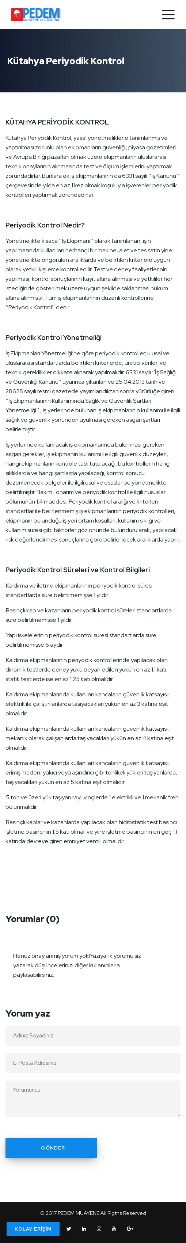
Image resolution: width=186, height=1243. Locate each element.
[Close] (173, 951)
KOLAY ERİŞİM (33, 1229)
